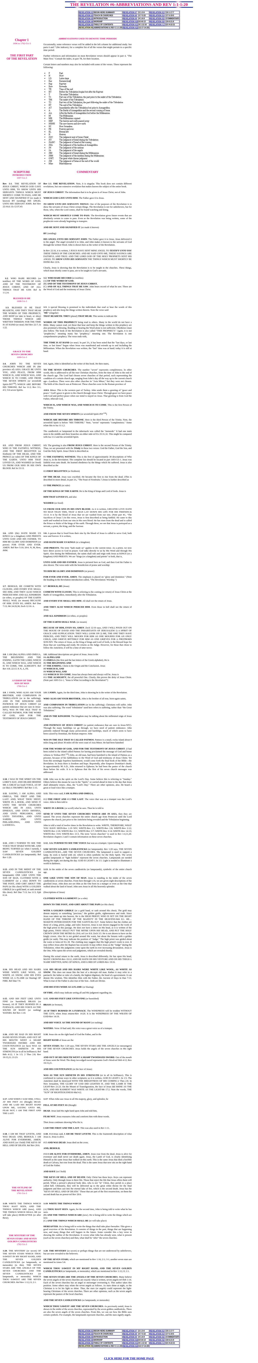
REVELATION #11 (130, 25)
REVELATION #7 (130, 12)
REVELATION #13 (157, 12)
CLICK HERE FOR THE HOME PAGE (129, 1358)
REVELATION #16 (157, 22)
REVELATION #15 (157, 19)
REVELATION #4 (86, 22)
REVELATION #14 (157, 15)
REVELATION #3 (86, 19)
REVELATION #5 (86, 25)
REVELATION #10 (130, 22)
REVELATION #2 (86, 15)
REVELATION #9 (130, 19)
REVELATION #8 (130, 15)
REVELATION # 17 (157, 25)
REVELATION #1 (86, 12)
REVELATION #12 (130, 28)
